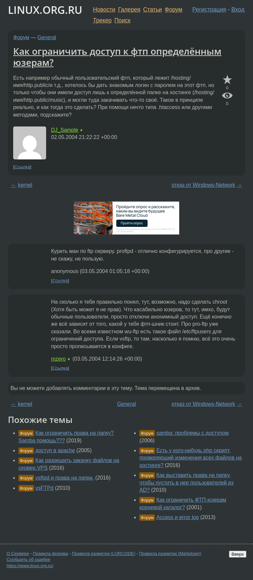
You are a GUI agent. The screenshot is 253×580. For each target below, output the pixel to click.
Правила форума (50, 553)
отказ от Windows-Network (203, 185)
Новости (104, 9)
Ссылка (22, 166)
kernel (25, 185)
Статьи (152, 9)
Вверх (238, 554)
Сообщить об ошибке (28, 559)
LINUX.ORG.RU (45, 10)
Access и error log (177, 517)
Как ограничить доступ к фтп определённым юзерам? (117, 57)
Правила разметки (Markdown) (170, 553)
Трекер (102, 20)
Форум (173, 9)
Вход (237, 9)
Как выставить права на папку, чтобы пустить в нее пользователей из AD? (186, 482)
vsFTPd (44, 488)
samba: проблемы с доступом (192, 433)
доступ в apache (55, 450)
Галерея (129, 9)
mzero (58, 359)
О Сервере (18, 553)
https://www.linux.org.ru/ (30, 565)
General (47, 37)
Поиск (122, 20)
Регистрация (209, 9)
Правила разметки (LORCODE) (103, 553)
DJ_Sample (64, 130)
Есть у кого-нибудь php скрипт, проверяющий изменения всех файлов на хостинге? (190, 458)
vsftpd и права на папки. (64, 478)
